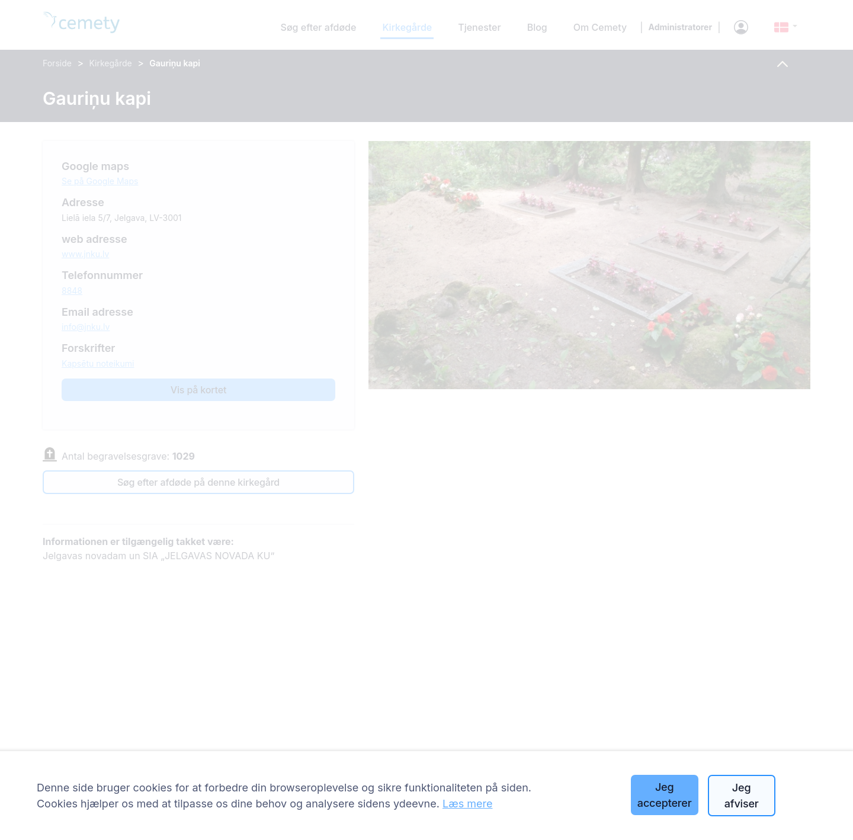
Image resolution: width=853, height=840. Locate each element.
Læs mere (467, 803)
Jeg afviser (741, 795)
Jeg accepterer (664, 795)
